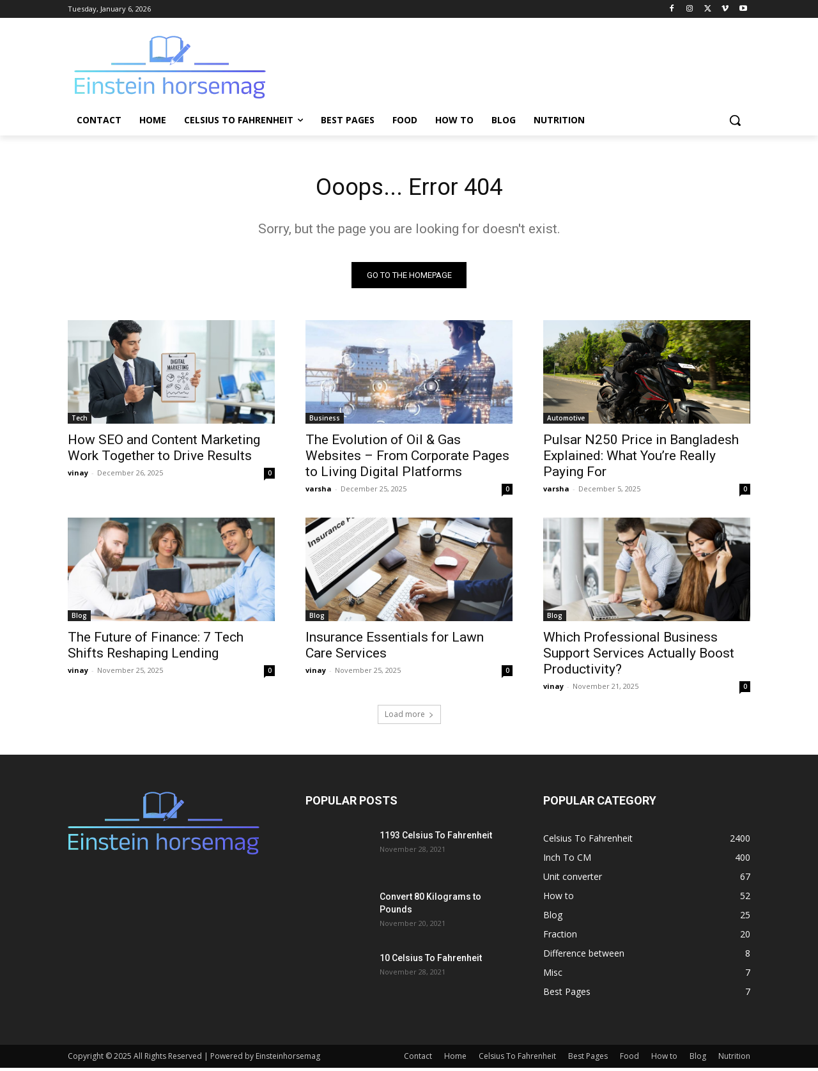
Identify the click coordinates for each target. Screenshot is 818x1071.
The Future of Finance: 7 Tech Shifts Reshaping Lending (155, 648)
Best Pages (588, 1059)
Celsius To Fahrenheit (517, 1059)
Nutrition (734, 1059)
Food (629, 1059)
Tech (80, 421)
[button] (735, 120)
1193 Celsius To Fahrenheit (436, 838)
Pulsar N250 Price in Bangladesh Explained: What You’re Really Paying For (641, 458)
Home (455, 1059)
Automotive (566, 421)
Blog (79, 618)
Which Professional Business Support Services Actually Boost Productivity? (638, 656)
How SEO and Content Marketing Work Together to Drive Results (164, 450)
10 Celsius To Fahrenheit (431, 961)
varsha (318, 492)
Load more (409, 717)
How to (664, 1059)
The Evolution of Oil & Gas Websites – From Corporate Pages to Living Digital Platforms (407, 458)
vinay (78, 476)
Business (324, 421)
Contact (418, 1059)
